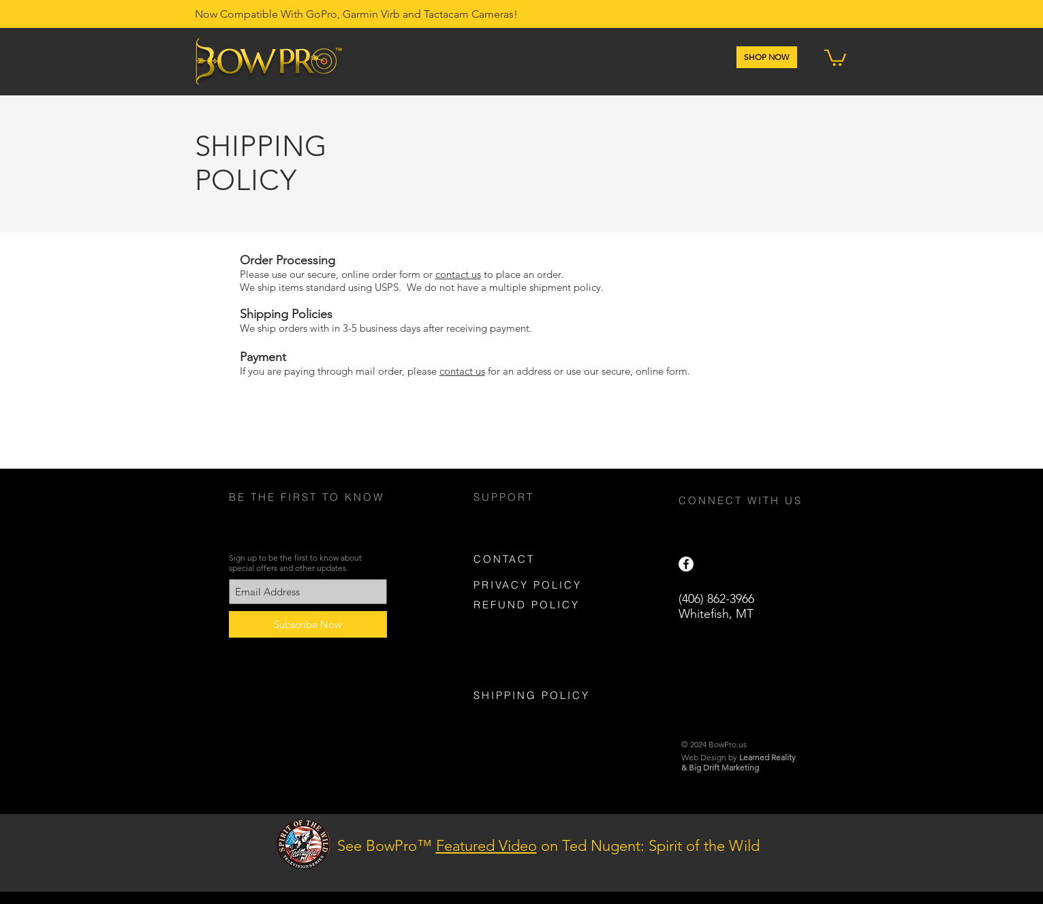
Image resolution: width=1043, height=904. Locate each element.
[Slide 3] (540, 858)
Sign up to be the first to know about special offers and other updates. (295, 562)
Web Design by (738, 757)
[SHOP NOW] (766, 57)
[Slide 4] (503, 858)
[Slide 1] (516, 858)
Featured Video (486, 846)
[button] (835, 57)
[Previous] (76, 853)
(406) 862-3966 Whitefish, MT (716, 606)
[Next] (966, 853)
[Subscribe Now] (308, 624)
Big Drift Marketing (724, 767)
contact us (458, 274)
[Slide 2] (528, 858)
